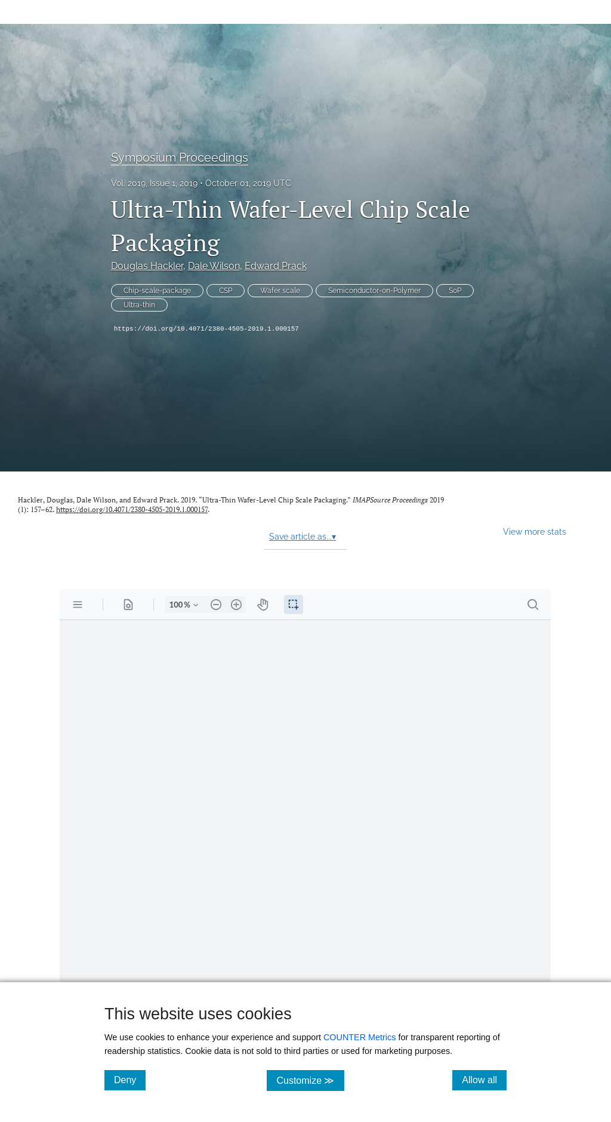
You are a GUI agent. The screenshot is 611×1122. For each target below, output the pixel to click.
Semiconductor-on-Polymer (374, 290)
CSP (225, 290)
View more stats (534, 531)
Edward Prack (276, 266)
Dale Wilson (214, 266)
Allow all (484, 1079)
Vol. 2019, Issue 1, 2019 (154, 183)
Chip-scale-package (157, 290)
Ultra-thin (139, 305)
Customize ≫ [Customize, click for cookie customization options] (310, 1080)
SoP (455, 290)
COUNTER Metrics (359, 1037)
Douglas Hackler (147, 266)
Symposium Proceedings (179, 157)
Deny (130, 1079)
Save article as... (302, 536)
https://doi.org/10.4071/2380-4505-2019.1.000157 (206, 328)
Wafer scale (280, 290)
